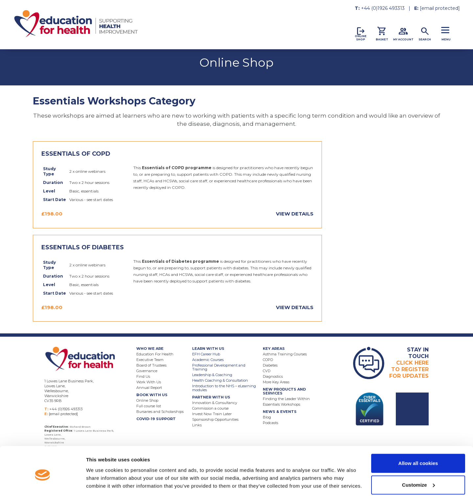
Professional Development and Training (218, 367)
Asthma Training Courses (285, 354)
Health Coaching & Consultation (220, 380)
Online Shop (147, 400)
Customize (418, 457)
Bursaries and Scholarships (160, 411)
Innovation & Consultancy (214, 402)
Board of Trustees (151, 365)
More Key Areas (276, 382)
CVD (266, 371)
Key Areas (274, 348)
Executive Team (150, 359)
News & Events (280, 411)
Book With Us (152, 395)
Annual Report (149, 387)
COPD (268, 359)
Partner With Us (211, 397)
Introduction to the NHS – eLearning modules (224, 388)
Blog (267, 417)
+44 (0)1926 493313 (383, 8)
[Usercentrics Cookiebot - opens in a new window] (42, 483)
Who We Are (150, 348)
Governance (146, 371)
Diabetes (270, 365)
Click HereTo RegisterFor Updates (409, 363)
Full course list (148, 406)
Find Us (143, 376)
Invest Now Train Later (212, 414)
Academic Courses (208, 359)
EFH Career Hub (206, 354)
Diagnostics (273, 376)
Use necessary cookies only (418, 478)
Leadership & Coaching (212, 374)
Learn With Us (208, 348)
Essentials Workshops (281, 404)
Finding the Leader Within (286, 398)
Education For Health (154, 354)
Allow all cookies (418, 435)
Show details (101, 476)
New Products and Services (284, 391)
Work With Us (148, 382)
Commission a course (210, 408)
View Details (294, 214)
